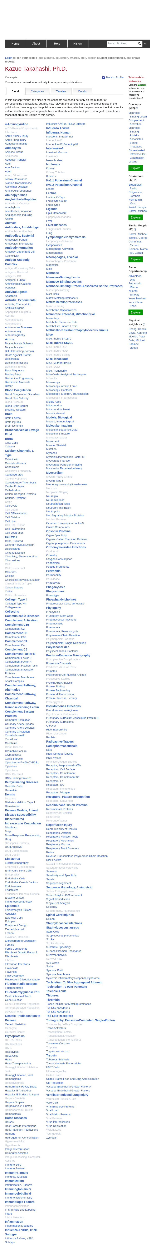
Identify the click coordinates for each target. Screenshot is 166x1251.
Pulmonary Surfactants (60, 721)
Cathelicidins (12, 490)
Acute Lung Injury (15, 139)
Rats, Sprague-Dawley (59, 753)
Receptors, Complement (60, 773)
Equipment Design (16, 925)
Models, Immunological (60, 421)
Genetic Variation (15, 1024)
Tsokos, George (137, 237)
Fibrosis (10, 960)
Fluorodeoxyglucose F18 (22, 992)
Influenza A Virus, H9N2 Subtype (65, 123)
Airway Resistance (16, 179)
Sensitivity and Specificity (61, 875)
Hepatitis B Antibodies (18, 1090)
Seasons (51, 871)
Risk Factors (53, 859)
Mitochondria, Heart (58, 409)
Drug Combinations (16, 850)
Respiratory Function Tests (62, 836)
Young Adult (53, 1133)
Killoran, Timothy (133, 292)
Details (82, 91)
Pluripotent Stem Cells (59, 615)
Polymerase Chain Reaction (63, 635)
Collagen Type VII (15, 603)
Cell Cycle (11, 505)
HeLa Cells (11, 1055)
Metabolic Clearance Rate (61, 322)
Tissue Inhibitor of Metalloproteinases (68, 1003)
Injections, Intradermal (59, 136)
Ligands (51, 209)
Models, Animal (55, 413)
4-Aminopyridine (16, 124)
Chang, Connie (137, 329)
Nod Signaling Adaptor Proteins (65, 515)
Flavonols (11, 971)
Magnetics (52, 264)
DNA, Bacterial (14, 774)
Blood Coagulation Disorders (22, 394)
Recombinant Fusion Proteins (66, 805)
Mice (49, 334)
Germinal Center (15, 1032)
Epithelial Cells (14, 917)
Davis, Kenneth (137, 332)
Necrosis (51, 488)
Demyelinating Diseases (21, 782)
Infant (8, 1213)
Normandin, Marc (135, 201)
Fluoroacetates (14, 987)
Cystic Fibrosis (14, 758)
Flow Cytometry (14, 975)
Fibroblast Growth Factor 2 (21, 952)
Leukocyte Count (56, 200)
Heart (8, 1059)
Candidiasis (12, 466)
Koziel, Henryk (137, 207)
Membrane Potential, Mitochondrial (70, 314)
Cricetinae (11, 739)
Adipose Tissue (14, 152)
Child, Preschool (15, 568)
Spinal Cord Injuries (60, 914)
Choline (9, 575)
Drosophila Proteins (17, 843)
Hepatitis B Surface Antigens (22, 1094)
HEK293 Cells (13, 1040)
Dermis (10, 794)
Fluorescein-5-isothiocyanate (22, 979)
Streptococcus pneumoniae (62, 935)
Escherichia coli (14, 929)
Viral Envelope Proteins (60, 1106)
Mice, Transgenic (56, 370)
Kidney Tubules (55, 172)
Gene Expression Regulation (22, 1003)
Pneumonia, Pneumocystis (62, 631)
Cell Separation (14, 532)
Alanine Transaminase (18, 183)
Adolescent (11, 155)
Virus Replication (56, 1125)
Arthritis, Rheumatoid (17, 304)
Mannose (52, 273)
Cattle (8, 501)
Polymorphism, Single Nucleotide (66, 642)
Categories (37, 91)
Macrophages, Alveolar (62, 257)
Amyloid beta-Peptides (20, 199)
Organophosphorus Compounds (65, 543)
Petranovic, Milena (135, 285)
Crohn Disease (14, 747)
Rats (49, 750)
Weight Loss (53, 1129)
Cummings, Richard (135, 243)
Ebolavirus (12, 858)
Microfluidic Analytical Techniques (66, 374)
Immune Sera (13, 1164)
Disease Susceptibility (20, 814)
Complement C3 (16, 633)
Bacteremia (12, 358)
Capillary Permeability (18, 470)
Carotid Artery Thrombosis (20, 482)
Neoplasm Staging (57, 492)
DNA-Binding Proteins (18, 778)
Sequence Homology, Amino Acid (69, 887)
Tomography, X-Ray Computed (64, 1024)
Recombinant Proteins (59, 809)
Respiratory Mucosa (58, 844)
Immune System (15, 1168)
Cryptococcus (13, 754)
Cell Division (12, 517)
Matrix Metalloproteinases (64, 302)
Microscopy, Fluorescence (61, 397)
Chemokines (12, 560)
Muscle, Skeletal (56, 445)
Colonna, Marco (138, 249)
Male (49, 268)
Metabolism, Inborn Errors (61, 326)
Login (8, 57)
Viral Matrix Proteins (58, 1114)
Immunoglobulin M (18, 1193)
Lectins (51, 193)
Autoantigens (13, 323)
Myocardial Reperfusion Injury (64, 468)
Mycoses (51, 452)
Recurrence (53, 816)
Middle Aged (53, 401)
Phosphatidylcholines (61, 599)
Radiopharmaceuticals (61, 746)
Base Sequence (14, 370)
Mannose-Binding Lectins (64, 281)
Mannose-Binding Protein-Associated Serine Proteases (84, 286)
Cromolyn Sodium (15, 751)
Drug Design (12, 854)
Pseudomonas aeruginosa (62, 710)
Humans (10, 1133)
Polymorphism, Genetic (60, 638)
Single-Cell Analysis (58, 903)
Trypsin (51, 1055)
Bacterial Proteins (15, 366)
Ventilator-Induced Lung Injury (67, 1094)
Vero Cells (52, 1102)
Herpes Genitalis (15, 1098)
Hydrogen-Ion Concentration (22, 1137)
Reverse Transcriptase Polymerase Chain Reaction (77, 856)
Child (8, 564)
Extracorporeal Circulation (20, 940)
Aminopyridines (16, 195)
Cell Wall (11, 537)
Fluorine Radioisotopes (21, 983)
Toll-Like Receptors (59, 1016)
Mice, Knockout (57, 359)
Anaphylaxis (12, 207)
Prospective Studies (58, 678)
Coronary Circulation (17, 731)
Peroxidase (53, 579)
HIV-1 (8, 1047)
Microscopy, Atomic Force (61, 386)
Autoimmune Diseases (18, 327)
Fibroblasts (11, 956)
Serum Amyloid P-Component (64, 895)
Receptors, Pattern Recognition (68, 796)
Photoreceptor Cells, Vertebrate (65, 603)
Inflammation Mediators (19, 1225)
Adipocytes (13, 148)
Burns (9, 438)
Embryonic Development (20, 866)
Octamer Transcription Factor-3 (65, 523)
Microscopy (53, 382)
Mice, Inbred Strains (58, 354)
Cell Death (11, 509)
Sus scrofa (52, 962)
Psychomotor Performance (62, 714)
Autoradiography (15, 335)
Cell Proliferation (15, 529)
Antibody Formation (19, 247)
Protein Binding (55, 686)
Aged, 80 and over (16, 175)
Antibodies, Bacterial (19, 235)
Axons (9, 339)
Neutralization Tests (58, 503)
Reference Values (56, 820)
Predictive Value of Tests (60, 667)
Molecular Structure (58, 433)
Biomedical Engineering (19, 378)
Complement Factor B (20, 653)
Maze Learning (55, 306)
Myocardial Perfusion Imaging (64, 464)
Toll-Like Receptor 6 (58, 1011)
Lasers (50, 188)
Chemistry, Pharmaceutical (21, 556)
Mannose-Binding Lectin (63, 277)
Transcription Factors (59, 1032)
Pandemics (52, 562)
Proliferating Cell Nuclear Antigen (66, 674)
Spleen (50, 918)
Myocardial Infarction (58, 460)
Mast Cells (52, 294)
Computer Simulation (17, 720)
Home (15, 43)
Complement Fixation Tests (21, 665)
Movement (52, 441)
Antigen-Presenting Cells (20, 268)
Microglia (51, 378)
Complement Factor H (18, 661)
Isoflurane (53, 164)
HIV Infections (13, 1044)
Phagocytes (53, 582)
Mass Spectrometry (57, 290)
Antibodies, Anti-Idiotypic (22, 227)
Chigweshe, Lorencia (135, 194)
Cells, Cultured (14, 541)
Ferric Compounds (16, 948)
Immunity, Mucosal (16, 1176)
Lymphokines (54, 245)
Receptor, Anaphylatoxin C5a (63, 765)
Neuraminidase (55, 500)
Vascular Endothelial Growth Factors (68, 1090)
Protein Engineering (58, 690)
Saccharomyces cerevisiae (62, 867)
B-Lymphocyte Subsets (19, 343)
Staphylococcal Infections (64, 923)
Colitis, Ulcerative (15, 595)
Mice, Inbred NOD (57, 350)
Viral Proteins (54, 1118)
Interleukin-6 (54, 148)
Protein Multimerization (60, 694)
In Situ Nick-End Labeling (20, 1209)
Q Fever (51, 725)
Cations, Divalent (15, 497)
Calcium (10, 446)
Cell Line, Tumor (15, 525)
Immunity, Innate (16, 1172)
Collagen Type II (16, 599)
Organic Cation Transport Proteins (66, 539)
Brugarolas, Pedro (135, 186)
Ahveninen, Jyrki (135, 277)
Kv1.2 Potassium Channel (64, 184)
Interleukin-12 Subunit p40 (62, 144)
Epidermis (12, 906)
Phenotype (52, 595)
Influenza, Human (58, 132)
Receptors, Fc (54, 781)
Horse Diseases (16, 1118)
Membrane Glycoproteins (61, 310)
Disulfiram (11, 827)
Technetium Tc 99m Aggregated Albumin (74, 982)
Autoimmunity (13, 331)
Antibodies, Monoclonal (19, 243)
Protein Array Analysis (59, 682)
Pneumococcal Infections (61, 619)
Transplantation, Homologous (63, 1039)
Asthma (9, 315)
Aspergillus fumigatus (18, 311)
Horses (9, 1122)
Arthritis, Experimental (20, 300)
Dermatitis (11, 790)
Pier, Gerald (135, 252)
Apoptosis (11, 295)
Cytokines (11, 766)
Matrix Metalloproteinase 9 (62, 298)
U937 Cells (52, 1067)
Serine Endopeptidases (60, 891)
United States (54, 1075)
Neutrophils (53, 511)
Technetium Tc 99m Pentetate (66, 986)
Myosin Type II (55, 480)
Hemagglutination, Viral (19, 1075)
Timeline (61, 91)
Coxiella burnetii (14, 735)
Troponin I (52, 1047)
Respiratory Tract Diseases (62, 848)
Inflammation (14, 1221)
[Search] (122, 44)
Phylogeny (53, 607)
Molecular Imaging (59, 425)
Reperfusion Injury (59, 825)
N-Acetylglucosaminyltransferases (66, 484)
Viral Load (52, 1110)
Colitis (8, 591)
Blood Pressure (14, 401)
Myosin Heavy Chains (59, 476)
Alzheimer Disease (16, 186)
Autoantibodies (14, 319)
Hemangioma (13, 1078)
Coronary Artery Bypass (19, 723)
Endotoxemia (13, 886)
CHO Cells (11, 442)
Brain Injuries (13, 421)
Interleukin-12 (54, 140)
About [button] (36, 43)
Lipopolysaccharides (58, 216)
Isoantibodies (54, 160)
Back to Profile (112, 77)
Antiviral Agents (16, 291)
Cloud (15, 91)
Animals (10, 223)
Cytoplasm (11, 770)
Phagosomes (55, 591)
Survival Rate (54, 958)
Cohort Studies (14, 587)
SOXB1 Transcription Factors (63, 863)
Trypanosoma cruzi (57, 1051)
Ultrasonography (56, 1071)
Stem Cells (52, 931)
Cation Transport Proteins (20, 494)
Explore (135, 168)
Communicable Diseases (22, 616)
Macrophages (54, 252)
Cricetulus (11, 743)
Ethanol (9, 933)
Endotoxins (11, 889)
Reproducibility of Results (61, 828)
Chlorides (10, 572)
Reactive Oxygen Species (61, 761)
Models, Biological (59, 417)
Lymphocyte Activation (59, 241)
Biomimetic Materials (17, 382)
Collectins (12, 611)
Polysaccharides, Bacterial (62, 651)
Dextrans (10, 798)
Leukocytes (53, 204)
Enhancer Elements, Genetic (22, 893)
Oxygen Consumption (59, 559)
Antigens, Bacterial (16, 272)
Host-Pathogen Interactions (21, 1129)
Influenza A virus (57, 128)
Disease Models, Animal (21, 810)
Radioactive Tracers (60, 741)
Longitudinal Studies (58, 229)
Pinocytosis (53, 611)
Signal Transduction (58, 899)
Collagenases (13, 607)
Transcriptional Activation (61, 1035)
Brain (9, 414)
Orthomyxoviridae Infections (66, 547)
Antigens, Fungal (15, 279)
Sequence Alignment (58, 883)
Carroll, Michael (137, 210)
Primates (51, 671)
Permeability (53, 575)
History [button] (78, 43)
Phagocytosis (55, 587)
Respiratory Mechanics (60, 840)
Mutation (51, 449)
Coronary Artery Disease (20, 727)
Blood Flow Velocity (17, 398)
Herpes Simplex (14, 1102)
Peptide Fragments (57, 566)
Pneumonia (53, 627)
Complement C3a (15, 637)
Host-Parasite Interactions (20, 1125)
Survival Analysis (56, 954)
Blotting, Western (15, 409)
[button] (145, 43)
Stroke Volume (55, 943)
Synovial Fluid (54, 970)
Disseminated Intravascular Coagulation (136, 154)
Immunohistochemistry (18, 1197)
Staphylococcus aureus (62, 927)
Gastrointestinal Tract (18, 996)
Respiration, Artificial (58, 832)
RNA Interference (56, 729)
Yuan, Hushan (137, 298)
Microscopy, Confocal (59, 390)
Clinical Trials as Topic (18, 583)
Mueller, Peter (136, 336)
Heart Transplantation (18, 1063)
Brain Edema (13, 417)
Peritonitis (53, 571)
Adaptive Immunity (16, 143)
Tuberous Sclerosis (57, 1059)
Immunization (14, 1180)
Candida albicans (15, 463)
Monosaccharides (56, 437)
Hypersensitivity (14, 1141)
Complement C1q (17, 624)
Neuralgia (52, 496)
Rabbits (50, 737)
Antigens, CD (13, 276)
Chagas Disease (15, 552)
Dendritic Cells (14, 786)
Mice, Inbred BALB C (58, 338)
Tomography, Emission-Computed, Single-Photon (80, 1020)
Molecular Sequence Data (61, 429)
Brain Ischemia (14, 425)
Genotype (11, 1028)
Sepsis (50, 879)
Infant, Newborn (14, 1217)
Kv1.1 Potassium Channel (64, 180)
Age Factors (12, 167)
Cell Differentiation (16, 513)
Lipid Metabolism (56, 213)
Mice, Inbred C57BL (59, 343)
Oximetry (51, 555)
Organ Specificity (56, 535)
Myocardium (54, 472)
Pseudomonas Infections (63, 706)
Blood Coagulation (18, 390)
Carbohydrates (14, 474)
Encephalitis (12, 874)
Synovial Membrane (58, 974)
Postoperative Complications (63, 659)
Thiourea (52, 995)
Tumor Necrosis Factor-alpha (63, 1063)
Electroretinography (17, 862)
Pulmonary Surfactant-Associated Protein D (72, 717)
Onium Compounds (57, 527)
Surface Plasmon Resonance (63, 951)
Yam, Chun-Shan (135, 304)
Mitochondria (54, 405)
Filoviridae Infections (17, 964)
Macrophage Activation (60, 248)
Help (57, 43)
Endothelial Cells (15, 878)
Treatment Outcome (58, 1043)
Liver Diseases (56, 225)
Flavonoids (11, 968)
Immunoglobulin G (18, 1189)
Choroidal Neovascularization (22, 579)
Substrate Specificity (58, 947)
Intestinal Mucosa (56, 152)
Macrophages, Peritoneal (61, 261)
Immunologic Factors (20, 1202)
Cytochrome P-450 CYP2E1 (22, 762)
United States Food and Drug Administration (72, 1078)
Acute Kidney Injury (16, 135)
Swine (49, 966)
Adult (8, 163)
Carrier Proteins (14, 486)
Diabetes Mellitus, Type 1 (20, 802)
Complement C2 (15, 628)
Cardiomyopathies (16, 478)
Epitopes (10, 921)
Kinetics (51, 176)
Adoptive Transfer (15, 159)
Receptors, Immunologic (60, 788)
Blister (9, 385)
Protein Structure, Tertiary (61, 698)
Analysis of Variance (17, 203)
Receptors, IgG (55, 784)
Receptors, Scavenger (59, 800)
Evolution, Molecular (17, 937)
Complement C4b (15, 645)
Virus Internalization (58, 1122)
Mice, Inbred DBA (56, 346)
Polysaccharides (57, 647)
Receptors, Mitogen (58, 792)
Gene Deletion (13, 999)
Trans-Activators (56, 1028)
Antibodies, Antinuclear (19, 231)
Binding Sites (13, 374)
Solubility (51, 906)
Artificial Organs (14, 308)
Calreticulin (11, 459)
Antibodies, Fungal (16, 239)
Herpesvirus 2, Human (18, 1105)
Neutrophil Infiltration (58, 507)
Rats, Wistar (53, 757)
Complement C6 (16, 649)
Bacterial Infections (16, 362)
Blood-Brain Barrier (16, 405)
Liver (49, 220)
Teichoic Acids (56, 991)
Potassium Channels (58, 663)
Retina (50, 852)
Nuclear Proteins (56, 519)
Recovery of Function (59, 812)
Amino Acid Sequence (18, 190)
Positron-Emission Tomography (68, 655)
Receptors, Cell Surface (60, 769)
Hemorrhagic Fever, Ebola (20, 1086)
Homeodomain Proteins (19, 1109)
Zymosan (51, 1137)
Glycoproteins (15, 1036)
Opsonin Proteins (58, 531)
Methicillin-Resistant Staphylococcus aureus (77, 330)
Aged (8, 171)
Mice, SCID (53, 366)
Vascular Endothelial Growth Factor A (68, 1086)
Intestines (52, 156)
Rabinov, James (133, 345)
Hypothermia (12, 1145)
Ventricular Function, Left (61, 1098)
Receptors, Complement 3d (62, 777)
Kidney (50, 168)
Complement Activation (21, 620)
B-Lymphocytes (14, 347)
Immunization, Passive (18, 1184)
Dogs (8, 831)
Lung (49, 233)
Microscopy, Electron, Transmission (67, 393)
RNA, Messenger (56, 733)
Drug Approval (13, 846)
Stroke (50, 939)
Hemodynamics (14, 1082)
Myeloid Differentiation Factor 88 (65, 456)
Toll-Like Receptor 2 (58, 1007)
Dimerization (12, 806)
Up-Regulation (54, 1082)
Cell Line (10, 521)
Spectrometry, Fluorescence (63, 910)
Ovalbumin (52, 551)
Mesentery (52, 318)
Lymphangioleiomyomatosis (66, 237)
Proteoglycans (54, 702)
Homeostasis (13, 1113)
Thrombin (53, 999)
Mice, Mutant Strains (58, 363)
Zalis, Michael (136, 340)
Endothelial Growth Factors (21, 882)
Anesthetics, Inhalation (18, 211)
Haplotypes (12, 1051)
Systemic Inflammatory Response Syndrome (72, 978)
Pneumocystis (54, 623)
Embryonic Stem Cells (18, 870)
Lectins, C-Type (55, 197)
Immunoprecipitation (17, 1205)
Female (9, 944)
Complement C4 (16, 641)
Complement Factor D (18, 657)
